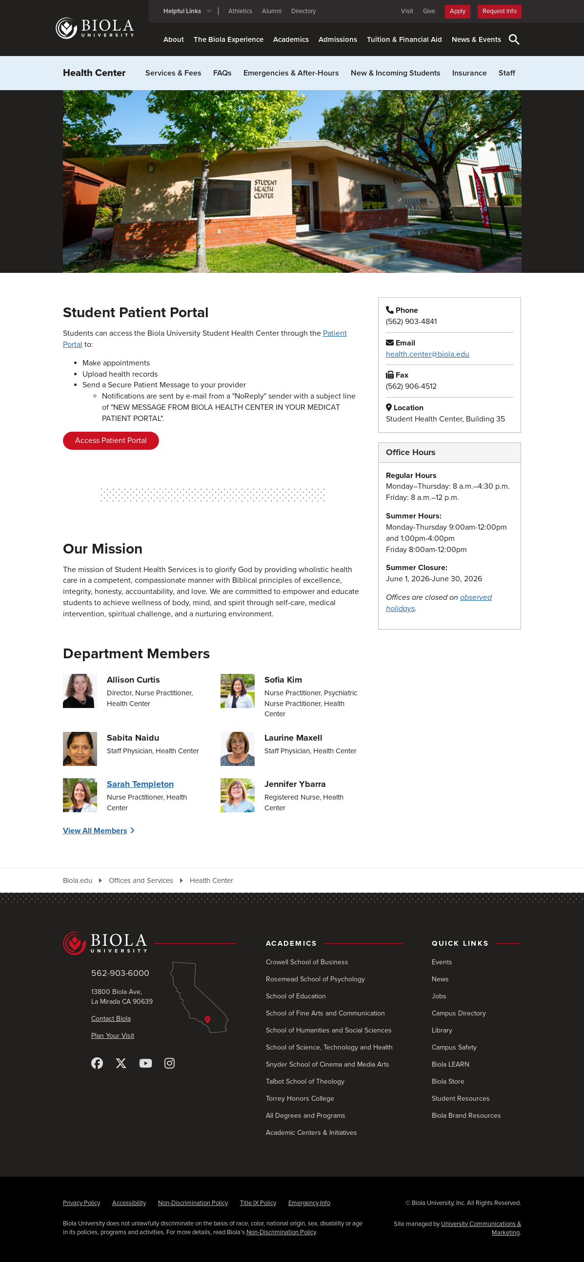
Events (442, 962)
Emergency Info (309, 1203)
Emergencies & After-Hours (291, 73)
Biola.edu (77, 880)
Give (429, 11)
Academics (291, 39)
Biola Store (448, 1081)
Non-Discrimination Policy (193, 1203)
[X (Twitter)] (121, 1064)
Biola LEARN (450, 1064)
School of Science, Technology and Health (329, 1047)
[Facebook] (97, 1064)
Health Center (94, 73)
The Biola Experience (228, 39)
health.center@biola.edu (427, 354)
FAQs (222, 73)
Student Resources (461, 1098)
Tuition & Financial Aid (404, 39)
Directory (303, 11)
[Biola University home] (102, 28)
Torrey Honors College (300, 1098)
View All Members (95, 831)
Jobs (439, 996)
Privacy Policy (81, 1203)
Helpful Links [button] (182, 11)
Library (442, 1030)
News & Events (476, 39)
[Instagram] (169, 1064)
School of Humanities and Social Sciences (329, 1030)
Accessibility (129, 1203)
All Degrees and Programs (305, 1115)
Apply (457, 11)
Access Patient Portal (111, 440)
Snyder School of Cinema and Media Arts (327, 1064)
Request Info (500, 11)
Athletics (240, 11)
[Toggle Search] (514, 39)
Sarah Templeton (140, 784)
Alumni (272, 11)
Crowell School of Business (307, 962)
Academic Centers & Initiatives (311, 1132)
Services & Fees (173, 73)
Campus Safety (454, 1047)
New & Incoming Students (396, 73)
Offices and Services (141, 880)
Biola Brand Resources (466, 1115)
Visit (407, 11)
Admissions (338, 39)
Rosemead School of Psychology (315, 979)
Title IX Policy (258, 1203)
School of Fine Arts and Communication (325, 1013)
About (173, 39)
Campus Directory (459, 1013)
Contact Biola (111, 1018)
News (440, 979)
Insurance (469, 73)
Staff (507, 73)
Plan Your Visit (112, 1036)
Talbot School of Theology (305, 1081)
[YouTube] (145, 1064)
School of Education (296, 996)
